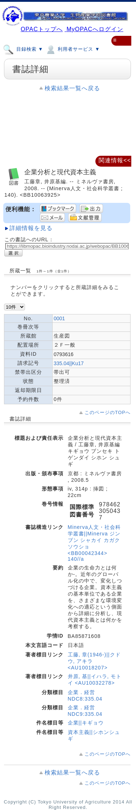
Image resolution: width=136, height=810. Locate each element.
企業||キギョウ (86, 723)
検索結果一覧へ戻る (72, 88)
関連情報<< (115, 160)
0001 (59, 318)
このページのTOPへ (108, 412)
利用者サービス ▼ (72, 49)
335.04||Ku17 (69, 363)
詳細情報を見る (31, 228)
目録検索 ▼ (23, 49)
